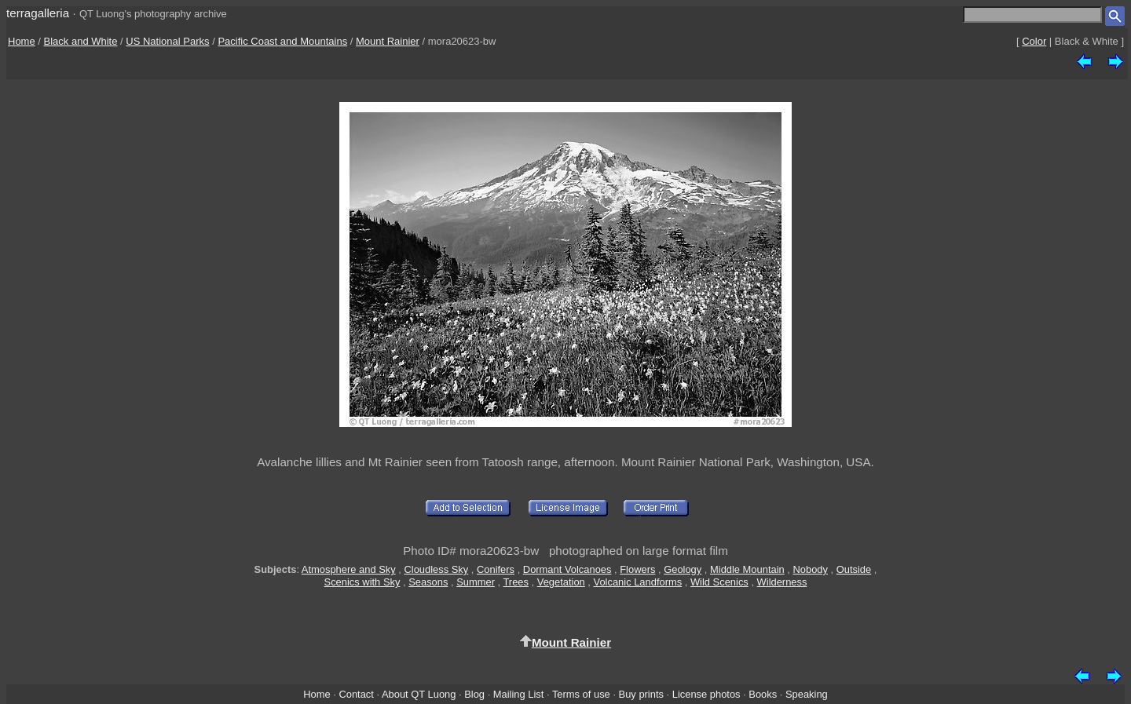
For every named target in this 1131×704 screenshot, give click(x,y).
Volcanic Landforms (638, 582)
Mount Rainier (387, 41)
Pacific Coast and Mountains (282, 41)
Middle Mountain (747, 569)
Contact (356, 694)
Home (21, 41)
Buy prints (641, 694)
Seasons (428, 582)
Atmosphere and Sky (349, 569)
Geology (682, 569)
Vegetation (561, 582)
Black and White (81, 41)
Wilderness (782, 582)
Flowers (637, 569)
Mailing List (518, 694)
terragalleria (37, 13)
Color (1034, 41)
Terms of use (581, 694)
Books (763, 694)
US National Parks (167, 41)
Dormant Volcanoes (567, 569)
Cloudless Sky (436, 569)
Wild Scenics (719, 582)
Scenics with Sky (362, 582)
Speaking (806, 694)
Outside (853, 569)
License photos (706, 694)
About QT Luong (419, 694)
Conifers (495, 569)
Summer (475, 582)
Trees (516, 582)
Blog (474, 694)
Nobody (810, 569)
